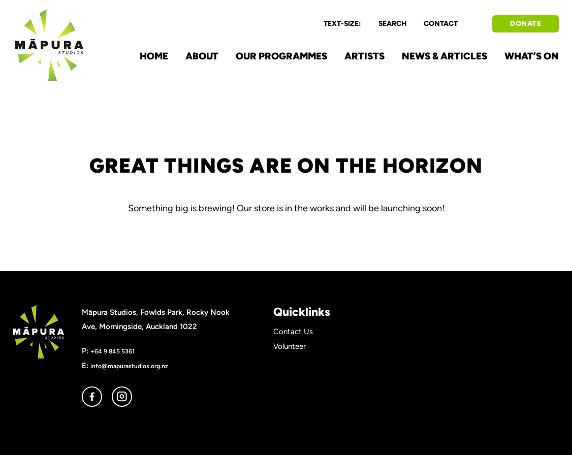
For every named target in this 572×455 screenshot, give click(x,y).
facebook (92, 396)
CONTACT (441, 23)
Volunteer (289, 346)
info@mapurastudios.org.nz (129, 366)
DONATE (525, 23)
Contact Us (293, 331)
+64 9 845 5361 (112, 351)
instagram (122, 396)
